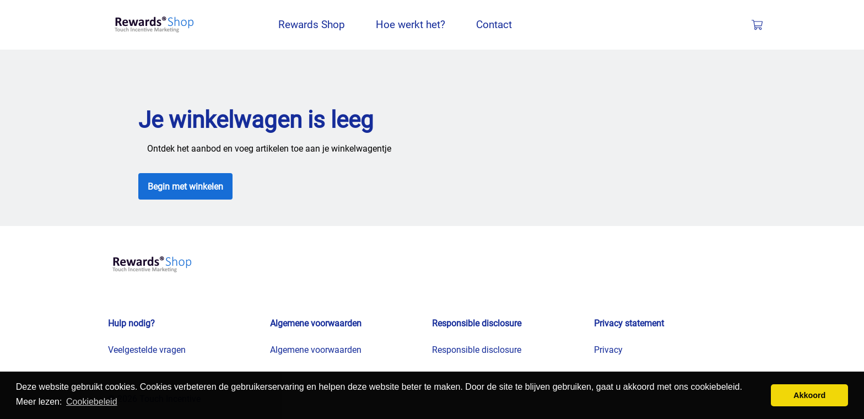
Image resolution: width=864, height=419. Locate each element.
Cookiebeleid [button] (91, 401)
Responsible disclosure (476, 350)
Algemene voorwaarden (315, 350)
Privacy (608, 350)
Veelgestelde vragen (147, 350)
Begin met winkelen (185, 186)
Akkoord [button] (809, 395)
